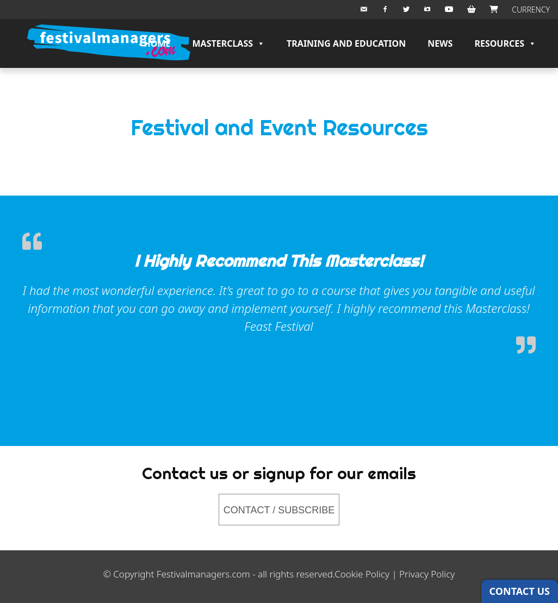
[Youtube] (449, 9)
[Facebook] (385, 9)
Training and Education (346, 43)
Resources (505, 43)
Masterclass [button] (228, 43)
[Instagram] (427, 9)
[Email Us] (364, 9)
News (439, 43)
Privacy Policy (427, 574)
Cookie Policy (361, 574)
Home (157, 43)
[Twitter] (406, 9)
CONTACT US (519, 591)
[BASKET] (471, 9)
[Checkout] (494, 9)
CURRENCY (531, 9)
